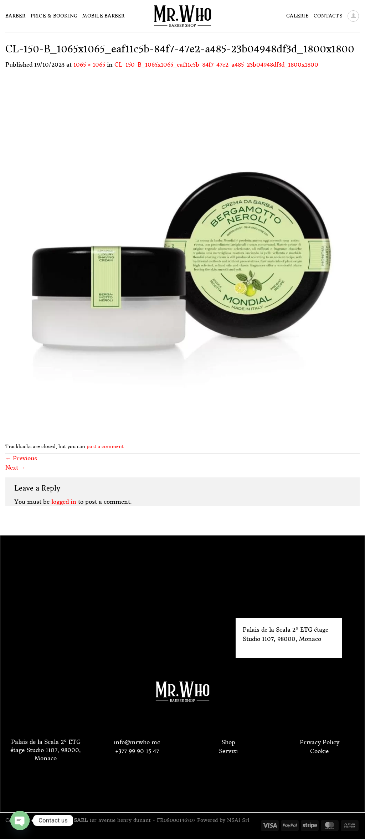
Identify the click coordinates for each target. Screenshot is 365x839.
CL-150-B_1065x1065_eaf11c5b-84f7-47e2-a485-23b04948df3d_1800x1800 (216, 64)
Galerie (297, 16)
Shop (228, 742)
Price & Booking (54, 16)
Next (15, 467)
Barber (15, 16)
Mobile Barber (103, 16)
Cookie (319, 751)
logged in (63, 501)
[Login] (353, 16)
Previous (21, 458)
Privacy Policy (319, 742)
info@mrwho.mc (137, 742)
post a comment (105, 447)
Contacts (328, 16)
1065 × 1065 (89, 64)
